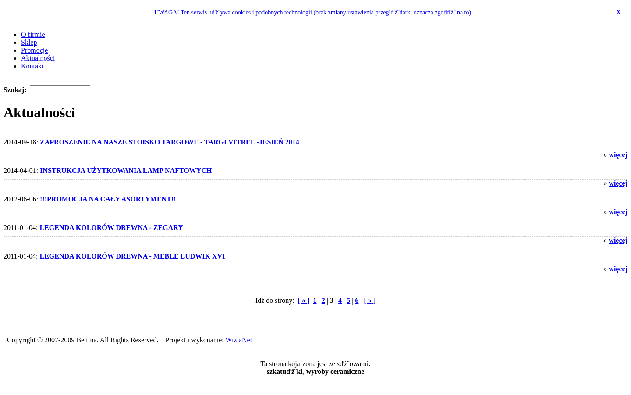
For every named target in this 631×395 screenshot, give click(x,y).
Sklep (29, 42)
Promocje (34, 50)
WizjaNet (239, 340)
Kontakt (32, 66)
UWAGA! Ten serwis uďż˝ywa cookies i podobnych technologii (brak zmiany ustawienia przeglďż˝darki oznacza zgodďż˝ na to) (312, 12)
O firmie (33, 34)
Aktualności (38, 58)
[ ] (304, 300)
